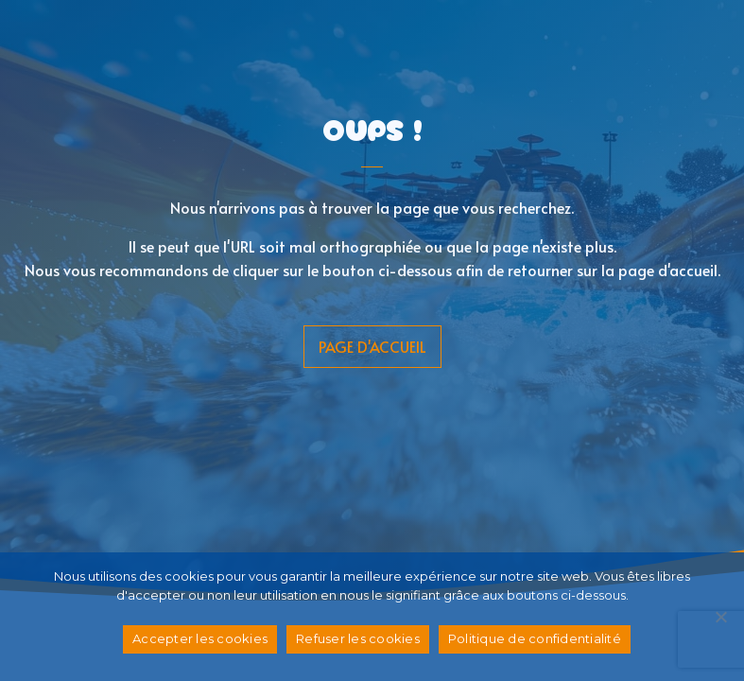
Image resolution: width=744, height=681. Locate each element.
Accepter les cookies (200, 638)
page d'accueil (372, 346)
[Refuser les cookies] (720, 616)
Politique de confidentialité (534, 638)
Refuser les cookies (358, 638)
